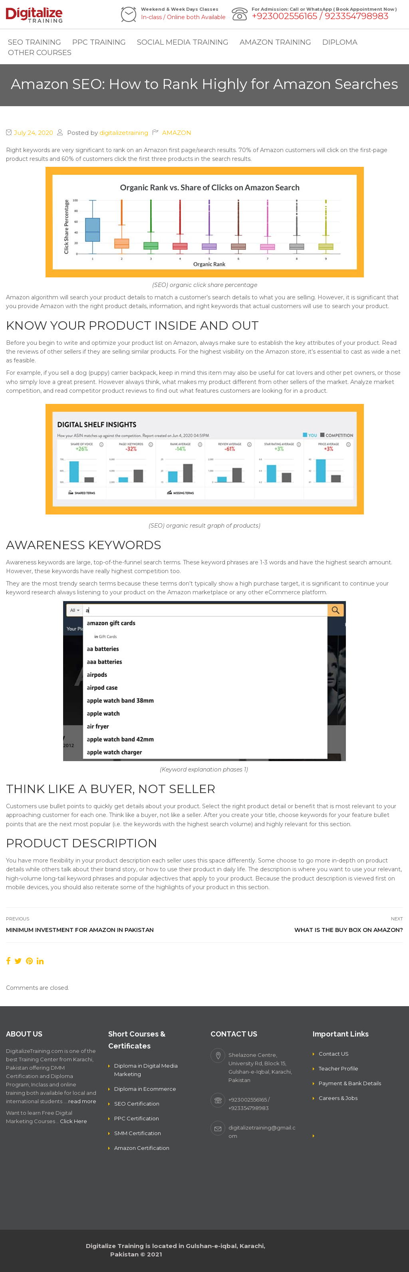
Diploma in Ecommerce (145, 1089)
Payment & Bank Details (350, 1083)
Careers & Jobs (338, 1098)
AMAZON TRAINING (275, 42)
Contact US (334, 1053)
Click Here (73, 1121)
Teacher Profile (338, 1068)
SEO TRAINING (34, 42)
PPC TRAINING (99, 42)
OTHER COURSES (39, 52)
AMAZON (176, 132)
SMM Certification (137, 1133)
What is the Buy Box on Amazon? (348, 930)
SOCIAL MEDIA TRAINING (182, 42)
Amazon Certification (141, 1148)
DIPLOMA (339, 42)
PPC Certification (136, 1118)
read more (82, 1101)
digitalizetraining (123, 132)
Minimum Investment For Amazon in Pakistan (80, 930)
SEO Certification (136, 1103)
